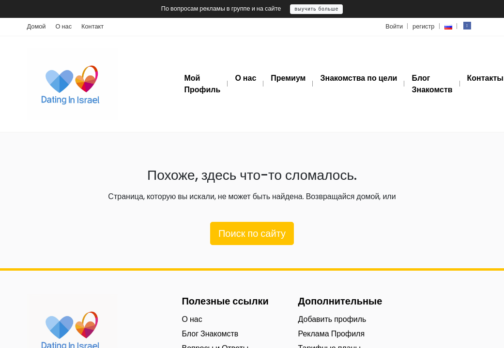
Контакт (92, 26)
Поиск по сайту (252, 233)
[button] (448, 26)
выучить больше (316, 9)
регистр (423, 26)
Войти (394, 26)
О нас (64, 26)
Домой (36, 26)
